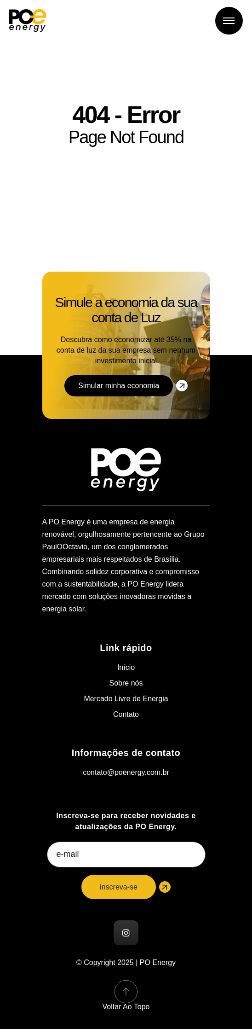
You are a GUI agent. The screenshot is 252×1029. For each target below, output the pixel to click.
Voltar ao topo (126, 1007)
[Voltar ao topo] (126, 991)
